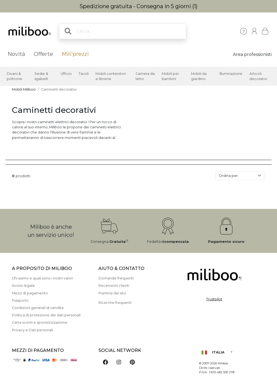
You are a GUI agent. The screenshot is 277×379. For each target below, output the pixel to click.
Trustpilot (214, 299)
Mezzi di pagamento (30, 293)
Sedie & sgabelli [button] (41, 76)
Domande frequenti (116, 278)
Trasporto (20, 300)
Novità (16, 54)
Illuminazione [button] (230, 74)
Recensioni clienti (113, 286)
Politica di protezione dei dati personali (46, 315)
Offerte (43, 54)
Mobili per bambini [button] (170, 76)
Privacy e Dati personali (32, 330)
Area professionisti (252, 54)
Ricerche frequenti (114, 303)
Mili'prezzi (75, 54)
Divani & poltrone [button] (14, 76)
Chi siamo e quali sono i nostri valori (42, 278)
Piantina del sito (112, 293)
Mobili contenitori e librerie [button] (110, 76)
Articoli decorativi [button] (258, 76)
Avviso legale (23, 286)
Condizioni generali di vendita (38, 308)
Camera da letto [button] (145, 76)
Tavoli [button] (84, 74)
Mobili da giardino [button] (199, 76)
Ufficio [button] (66, 74)
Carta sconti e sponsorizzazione (39, 322)
